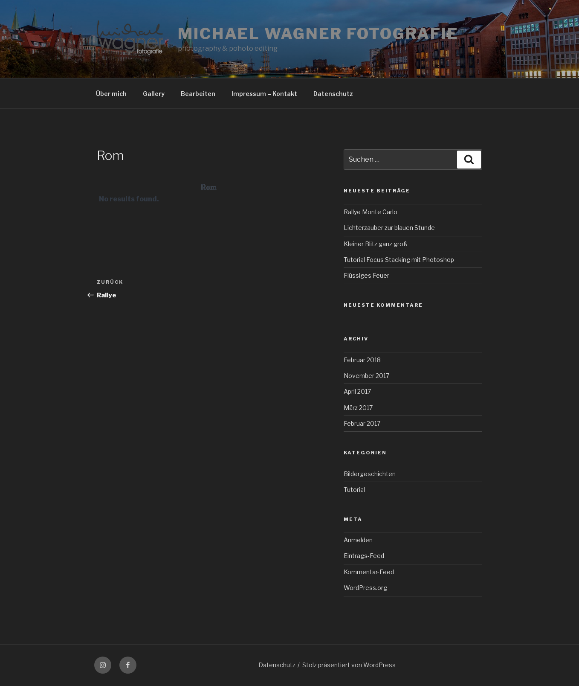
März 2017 (358, 407)
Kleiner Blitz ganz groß (375, 243)
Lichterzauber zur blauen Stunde (389, 227)
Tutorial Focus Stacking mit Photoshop (399, 259)
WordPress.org (365, 587)
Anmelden (358, 540)
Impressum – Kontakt (264, 93)
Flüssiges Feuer (366, 275)
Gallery (154, 93)
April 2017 (357, 391)
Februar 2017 (362, 423)
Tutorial (354, 489)
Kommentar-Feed (369, 572)
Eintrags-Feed (364, 555)
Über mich (111, 93)
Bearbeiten (198, 93)
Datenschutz (333, 93)
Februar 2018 (362, 359)
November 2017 (366, 375)
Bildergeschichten (370, 473)
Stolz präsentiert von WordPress (349, 665)
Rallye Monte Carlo (370, 211)
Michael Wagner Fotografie (318, 33)
